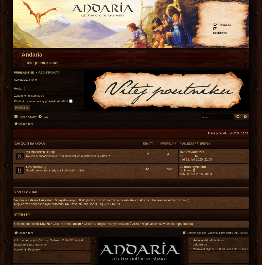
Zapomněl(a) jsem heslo (29, 95)
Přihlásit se (24, 72)
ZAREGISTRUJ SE (40, 152)
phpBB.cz (41, 245)
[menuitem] (222, 24)
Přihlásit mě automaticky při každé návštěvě (43, 101)
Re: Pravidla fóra (192, 152)
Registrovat (48, 72)
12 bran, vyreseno (193, 167)
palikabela (185, 224)
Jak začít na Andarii (30, 143)
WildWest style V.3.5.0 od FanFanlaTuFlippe (220, 249)
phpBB (34, 240)
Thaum (189, 156)
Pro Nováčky (36, 167)
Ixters (188, 170)
